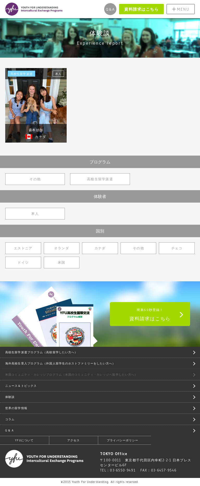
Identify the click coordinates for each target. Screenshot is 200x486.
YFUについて (24, 440)
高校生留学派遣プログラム (41, 352)
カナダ (100, 248)
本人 (35, 213)
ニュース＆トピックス (21, 386)
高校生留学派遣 (100, 179)
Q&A (110, 9)
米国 (61, 262)
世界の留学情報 (16, 408)
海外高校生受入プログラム (60, 363)
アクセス (73, 440)
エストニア (23, 248)
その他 (35, 179)
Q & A (9, 430)
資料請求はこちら (141, 9)
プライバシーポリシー (122, 440)
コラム (10, 419)
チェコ (177, 248)
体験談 (10, 397)
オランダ (61, 248)
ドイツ (23, 262)
